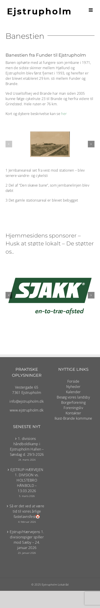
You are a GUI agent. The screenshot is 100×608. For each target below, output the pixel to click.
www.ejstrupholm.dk (26, 410)
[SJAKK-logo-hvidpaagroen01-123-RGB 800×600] (50, 264)
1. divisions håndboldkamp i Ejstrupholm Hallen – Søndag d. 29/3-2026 (27, 446)
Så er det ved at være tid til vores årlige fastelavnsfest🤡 (26, 511)
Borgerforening (73, 402)
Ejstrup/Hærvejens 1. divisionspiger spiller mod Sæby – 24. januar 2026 (27, 539)
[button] (9, 144)
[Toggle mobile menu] (91, 10)
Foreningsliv (73, 407)
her (64, 113)
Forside (73, 381)
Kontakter (73, 413)
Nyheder (73, 386)
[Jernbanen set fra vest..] (50, 144)
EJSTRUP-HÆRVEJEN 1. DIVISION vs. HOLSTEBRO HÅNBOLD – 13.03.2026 (26, 480)
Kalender (73, 391)
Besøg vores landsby (73, 397)
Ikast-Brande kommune (73, 418)
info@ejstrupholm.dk (26, 401)
